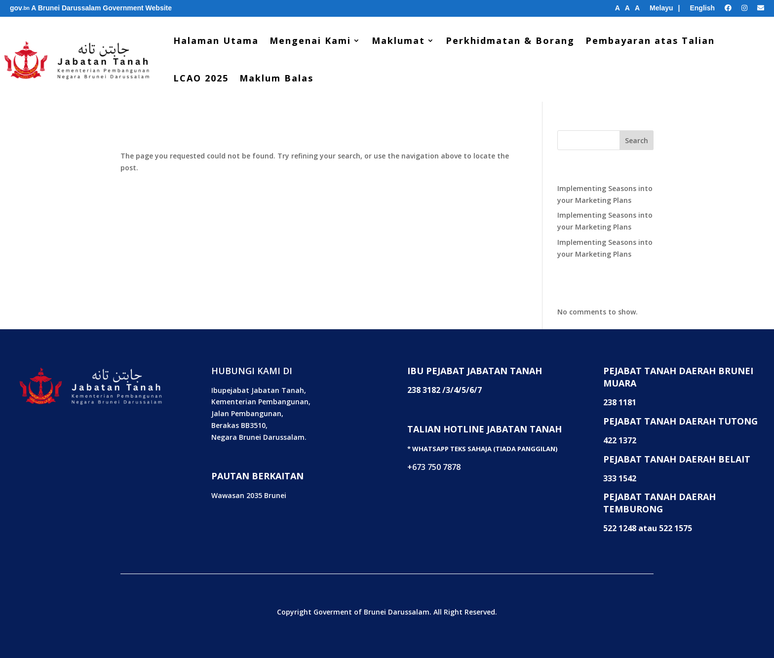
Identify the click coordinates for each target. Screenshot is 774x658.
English (702, 8)
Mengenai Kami (310, 40)
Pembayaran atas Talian (650, 40)
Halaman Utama (216, 40)
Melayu (661, 8)
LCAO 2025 (201, 78)
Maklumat (398, 40)
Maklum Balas (276, 78)
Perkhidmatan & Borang (510, 40)
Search (636, 140)
